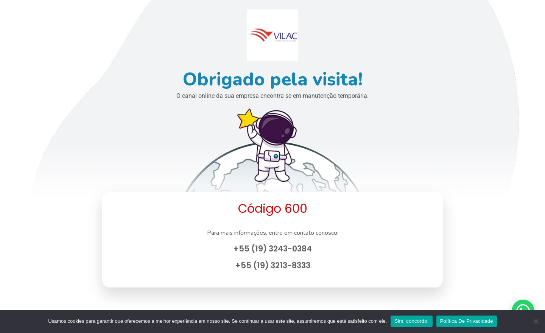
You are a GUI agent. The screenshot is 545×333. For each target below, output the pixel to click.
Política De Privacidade (466, 321)
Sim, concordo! (411, 321)
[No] (535, 321)
